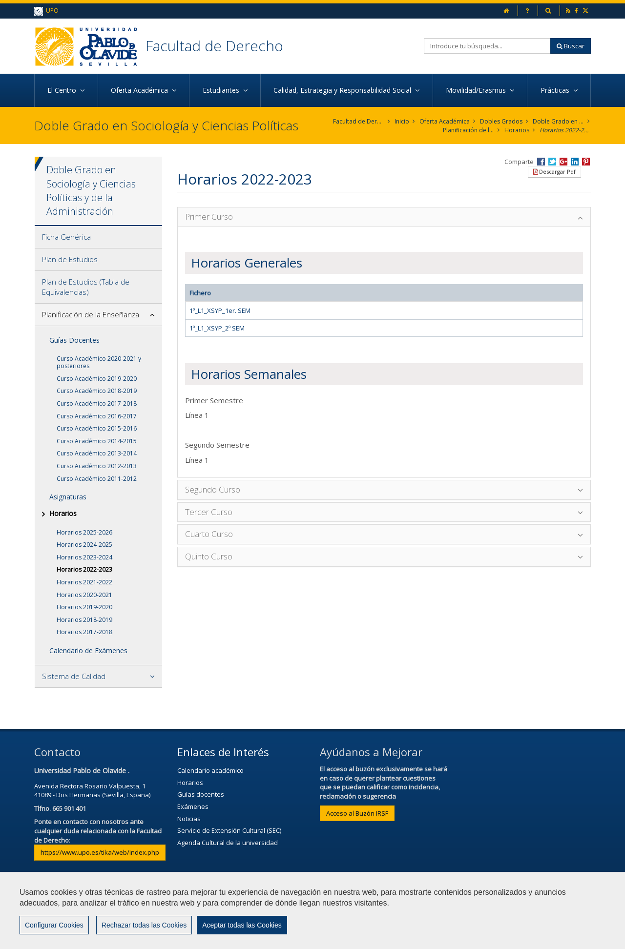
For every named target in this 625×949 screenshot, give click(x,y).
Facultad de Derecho (214, 46)
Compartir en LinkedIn (575, 161)
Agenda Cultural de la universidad (227, 842)
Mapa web (391, 913)
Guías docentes (200, 794)
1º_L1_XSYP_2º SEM (217, 328)
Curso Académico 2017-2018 (97, 403)
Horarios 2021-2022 (84, 582)
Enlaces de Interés (223, 751)
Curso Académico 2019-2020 (97, 378)
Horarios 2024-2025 (84, 544)
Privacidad (339, 913)
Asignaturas (67, 496)
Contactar (234, 913)
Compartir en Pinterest (586, 161)
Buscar (570, 45)
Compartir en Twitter (552, 161)
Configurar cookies (67, 936)
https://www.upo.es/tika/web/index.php (100, 852)
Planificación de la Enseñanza (468, 130)
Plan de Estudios (70, 259)
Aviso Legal (286, 913)
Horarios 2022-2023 (565, 130)
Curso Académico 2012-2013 (97, 466)
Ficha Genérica (66, 237)
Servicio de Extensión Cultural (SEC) (229, 830)
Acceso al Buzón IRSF (357, 813)
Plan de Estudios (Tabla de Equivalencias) (85, 287)
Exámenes (192, 806)
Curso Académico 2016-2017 (97, 416)
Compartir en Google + (563, 161)
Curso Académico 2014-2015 (97, 441)
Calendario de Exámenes (88, 650)
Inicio (402, 121)
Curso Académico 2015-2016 (97, 428)
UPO (46, 11)
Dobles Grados (501, 121)
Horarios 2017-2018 (84, 632)
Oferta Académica (444, 121)
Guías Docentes (74, 340)
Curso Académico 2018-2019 (97, 391)
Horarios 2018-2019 (84, 620)
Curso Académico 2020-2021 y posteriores (99, 362)
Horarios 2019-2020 (84, 607)
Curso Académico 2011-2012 (97, 478)
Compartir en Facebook (541, 161)
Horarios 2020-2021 (84, 595)
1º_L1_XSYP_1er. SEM (219, 310)
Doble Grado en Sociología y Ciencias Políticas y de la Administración (558, 121)
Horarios (516, 130)
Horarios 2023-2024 (84, 557)
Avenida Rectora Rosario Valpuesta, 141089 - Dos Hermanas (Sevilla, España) (92, 791)
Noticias (189, 818)
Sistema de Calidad (73, 676)
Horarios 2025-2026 (84, 532)
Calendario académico (210, 770)
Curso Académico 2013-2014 (97, 453)
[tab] (98, 237)
